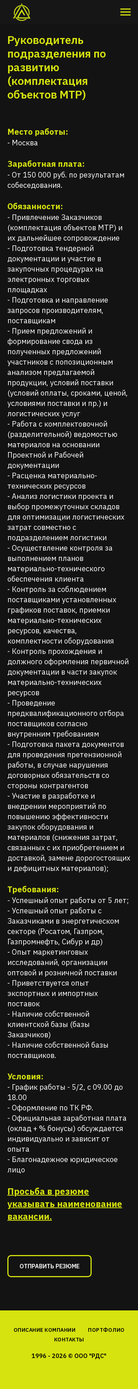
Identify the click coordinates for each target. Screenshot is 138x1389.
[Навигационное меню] (125, 12)
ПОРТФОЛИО (106, 1330)
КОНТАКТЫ (69, 1339)
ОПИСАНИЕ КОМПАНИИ (45, 1330)
